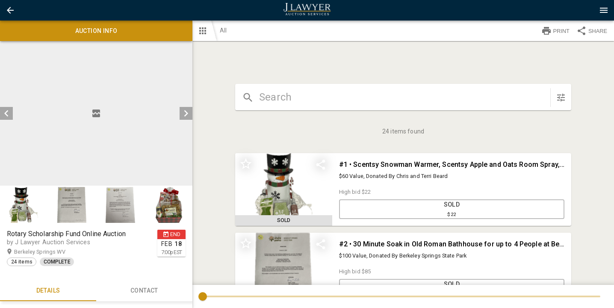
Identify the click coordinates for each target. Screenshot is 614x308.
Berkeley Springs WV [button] (48, 252)
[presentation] (307, 10)
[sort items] (561, 97)
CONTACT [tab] (144, 291)
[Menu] (603, 10)
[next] (186, 113)
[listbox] (96, 113)
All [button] (223, 30)
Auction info (96, 31)
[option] (96, 113)
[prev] (6, 113)
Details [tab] (48, 291)
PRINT (555, 31)
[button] (10, 10)
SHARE (591, 31)
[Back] (10, 10)
